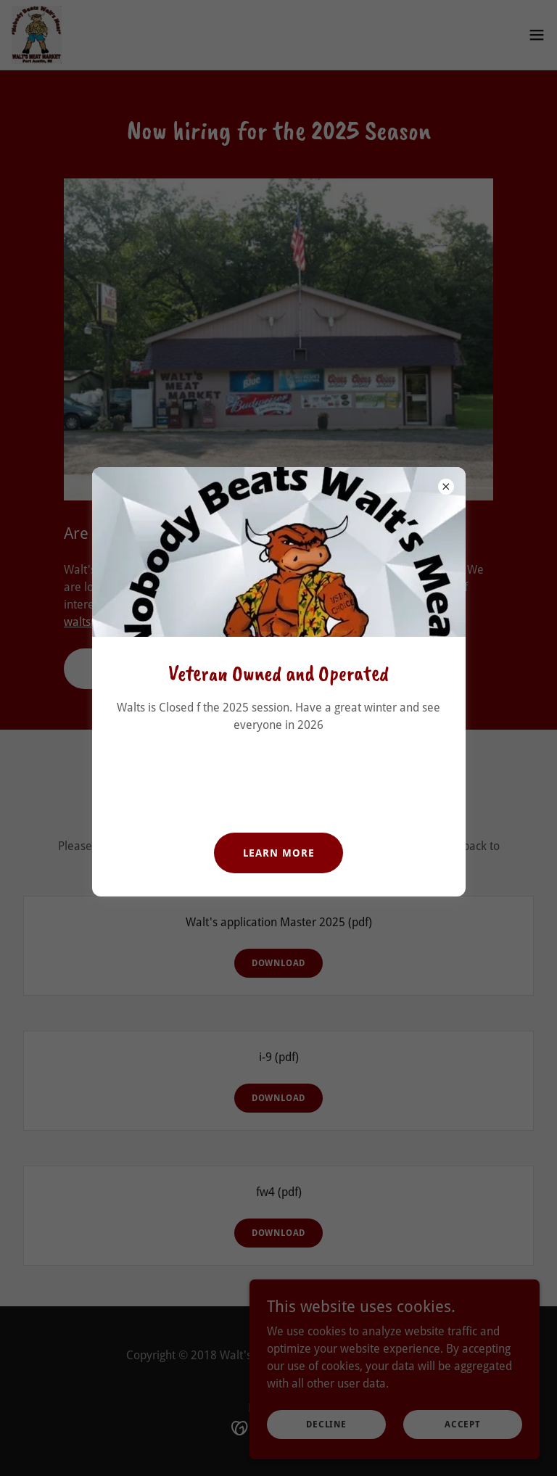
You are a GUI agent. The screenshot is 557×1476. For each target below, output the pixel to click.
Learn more (279, 853)
